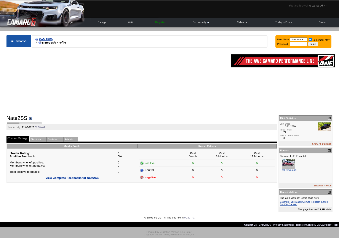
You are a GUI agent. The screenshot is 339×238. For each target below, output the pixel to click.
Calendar (242, 22)
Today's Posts (283, 22)
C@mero (284, 202)
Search (323, 22)
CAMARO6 (46, 39)
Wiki (130, 22)
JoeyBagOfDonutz (300, 202)
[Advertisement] (116, 81)
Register (160, 22)
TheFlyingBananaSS (291, 170)
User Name (283, 39)
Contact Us (250, 224)
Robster (316, 202)
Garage (102, 22)
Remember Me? (319, 40)
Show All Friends (322, 185)
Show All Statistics (321, 143)
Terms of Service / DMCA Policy (313, 224)
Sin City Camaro (288, 204)
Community (201, 22)
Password (282, 44)
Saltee (324, 202)
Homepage (66, 22)
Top (336, 224)
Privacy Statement (283, 224)
